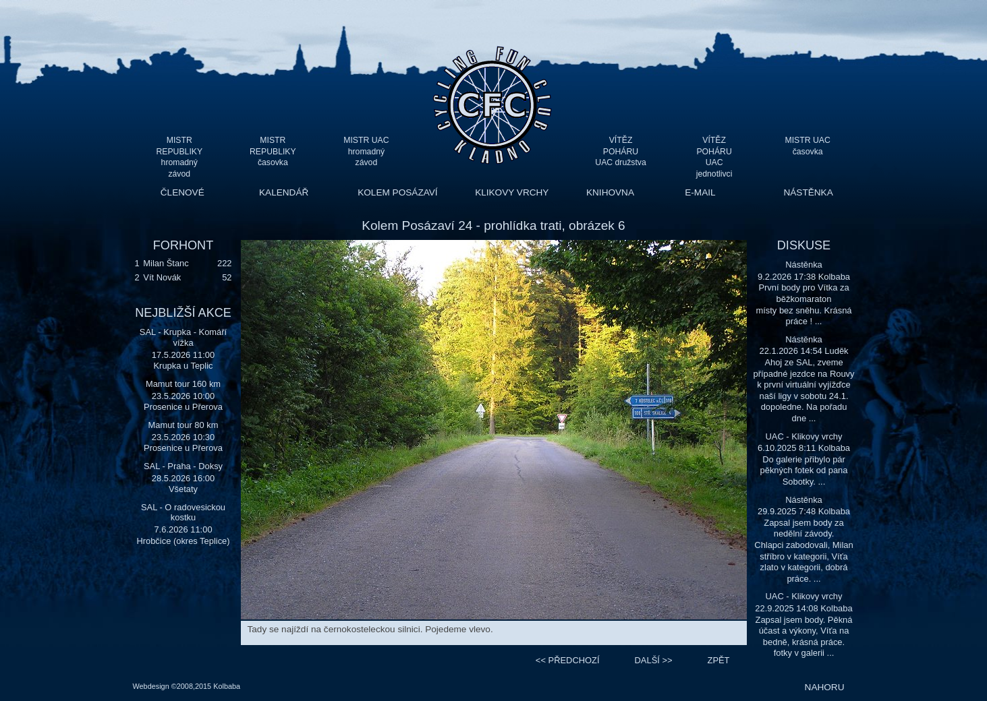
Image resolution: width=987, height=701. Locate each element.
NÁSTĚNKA (808, 192)
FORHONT (183, 245)
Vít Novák (162, 277)
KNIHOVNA (610, 192)
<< (568, 660)
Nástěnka (803, 265)
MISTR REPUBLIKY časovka (273, 151)
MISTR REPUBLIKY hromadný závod (179, 151)
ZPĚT (719, 660)
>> (654, 660)
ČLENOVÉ (182, 192)
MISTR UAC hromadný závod (366, 151)
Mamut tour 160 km (183, 384)
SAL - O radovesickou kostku (183, 512)
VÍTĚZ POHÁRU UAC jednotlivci (714, 151)
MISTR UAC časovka (807, 145)
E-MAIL (700, 192)
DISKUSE (803, 245)
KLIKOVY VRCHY (511, 192)
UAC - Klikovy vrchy (803, 436)
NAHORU (825, 687)
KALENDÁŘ (283, 192)
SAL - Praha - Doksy (183, 466)
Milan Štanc (165, 263)
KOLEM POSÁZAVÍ (397, 192)
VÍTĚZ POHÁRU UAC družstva (620, 151)
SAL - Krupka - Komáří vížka (183, 337)
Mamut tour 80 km (183, 425)
